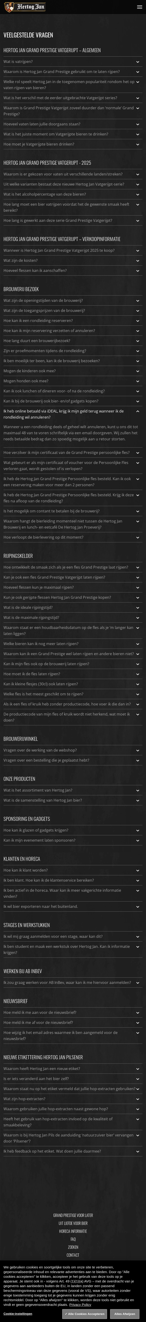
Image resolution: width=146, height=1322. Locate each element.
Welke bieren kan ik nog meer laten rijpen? (72, 644)
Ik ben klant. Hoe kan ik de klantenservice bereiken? (72, 880)
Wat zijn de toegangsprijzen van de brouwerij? (72, 310)
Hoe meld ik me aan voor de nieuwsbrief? (72, 1012)
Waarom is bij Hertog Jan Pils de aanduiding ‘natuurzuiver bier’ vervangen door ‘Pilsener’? (72, 1138)
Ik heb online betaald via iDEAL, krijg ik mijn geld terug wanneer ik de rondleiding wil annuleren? (72, 414)
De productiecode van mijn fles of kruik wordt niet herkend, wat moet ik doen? (72, 717)
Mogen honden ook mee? (72, 381)
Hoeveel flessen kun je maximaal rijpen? (72, 587)
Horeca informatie (73, 1231)
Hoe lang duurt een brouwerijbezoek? (72, 341)
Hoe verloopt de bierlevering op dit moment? (72, 537)
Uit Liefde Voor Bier (73, 1223)
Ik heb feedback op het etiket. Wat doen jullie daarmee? (72, 1151)
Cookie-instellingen (18, 1313)
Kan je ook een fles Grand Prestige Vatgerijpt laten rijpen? (72, 577)
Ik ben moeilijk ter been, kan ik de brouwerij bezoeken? (72, 361)
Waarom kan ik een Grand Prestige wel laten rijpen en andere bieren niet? (72, 654)
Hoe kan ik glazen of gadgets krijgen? (72, 830)
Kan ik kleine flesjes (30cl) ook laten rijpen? (72, 684)
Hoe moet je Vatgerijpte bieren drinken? (72, 144)
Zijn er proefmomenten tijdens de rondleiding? (72, 351)
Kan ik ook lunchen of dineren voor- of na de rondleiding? (72, 391)
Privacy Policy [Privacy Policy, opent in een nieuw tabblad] (80, 1305)
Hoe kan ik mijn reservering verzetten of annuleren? (72, 331)
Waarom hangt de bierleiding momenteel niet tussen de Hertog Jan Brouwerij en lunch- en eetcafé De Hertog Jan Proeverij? (72, 524)
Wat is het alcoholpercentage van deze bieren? (72, 194)
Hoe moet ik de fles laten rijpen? (72, 674)
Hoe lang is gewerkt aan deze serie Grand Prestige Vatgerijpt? (72, 220)
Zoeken (73, 1247)
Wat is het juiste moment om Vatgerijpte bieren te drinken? (72, 134)
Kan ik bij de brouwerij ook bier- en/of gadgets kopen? (72, 401)
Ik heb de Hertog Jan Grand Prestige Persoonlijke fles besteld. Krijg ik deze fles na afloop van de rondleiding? (72, 498)
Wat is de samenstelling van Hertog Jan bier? (72, 800)
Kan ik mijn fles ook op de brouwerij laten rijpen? (72, 664)
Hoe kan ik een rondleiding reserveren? (72, 321)
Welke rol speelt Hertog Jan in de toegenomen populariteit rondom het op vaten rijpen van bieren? (72, 84)
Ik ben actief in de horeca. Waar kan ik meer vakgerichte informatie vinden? (72, 893)
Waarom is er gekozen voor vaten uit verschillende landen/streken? (72, 174)
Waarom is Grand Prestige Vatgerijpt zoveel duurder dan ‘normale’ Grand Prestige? (72, 111)
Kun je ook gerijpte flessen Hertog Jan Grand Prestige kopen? (72, 597)
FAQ (73, 1239)
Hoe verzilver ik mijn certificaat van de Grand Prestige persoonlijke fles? (72, 452)
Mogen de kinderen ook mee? (72, 371)
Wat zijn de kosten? (72, 260)
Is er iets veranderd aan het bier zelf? (72, 1079)
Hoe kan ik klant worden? (72, 870)
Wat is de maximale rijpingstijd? (72, 617)
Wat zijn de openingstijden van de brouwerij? (72, 300)
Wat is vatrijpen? (72, 61)
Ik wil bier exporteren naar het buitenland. (72, 906)
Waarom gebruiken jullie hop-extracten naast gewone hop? (72, 1109)
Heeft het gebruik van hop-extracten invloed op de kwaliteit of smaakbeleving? (72, 1122)
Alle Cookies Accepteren (86, 1314)
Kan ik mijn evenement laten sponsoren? (72, 840)
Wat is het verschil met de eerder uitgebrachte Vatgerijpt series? (72, 98)
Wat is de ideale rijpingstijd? (72, 607)
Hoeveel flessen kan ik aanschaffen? (72, 270)
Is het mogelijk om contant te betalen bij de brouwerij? (72, 511)
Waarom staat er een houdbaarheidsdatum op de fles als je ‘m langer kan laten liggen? (72, 630)
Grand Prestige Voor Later (73, 1215)
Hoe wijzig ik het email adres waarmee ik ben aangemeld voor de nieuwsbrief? (72, 1035)
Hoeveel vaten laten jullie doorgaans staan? (72, 124)
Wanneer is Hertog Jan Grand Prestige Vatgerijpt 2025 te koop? (72, 250)
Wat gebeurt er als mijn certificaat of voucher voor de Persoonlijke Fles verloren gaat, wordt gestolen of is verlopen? (72, 465)
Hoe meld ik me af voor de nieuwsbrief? (72, 1022)
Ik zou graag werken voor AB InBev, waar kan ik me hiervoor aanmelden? (72, 982)
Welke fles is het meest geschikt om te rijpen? (72, 694)
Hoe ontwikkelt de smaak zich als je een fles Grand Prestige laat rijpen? (72, 567)
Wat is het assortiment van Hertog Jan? (72, 790)
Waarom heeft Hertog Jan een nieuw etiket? (72, 1069)
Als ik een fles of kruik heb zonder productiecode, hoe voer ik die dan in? (72, 704)
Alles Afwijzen (124, 1314)
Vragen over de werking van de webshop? (72, 750)
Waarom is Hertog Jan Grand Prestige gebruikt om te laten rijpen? (72, 72)
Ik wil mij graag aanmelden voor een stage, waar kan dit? (72, 936)
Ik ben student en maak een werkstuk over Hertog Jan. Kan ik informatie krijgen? (72, 949)
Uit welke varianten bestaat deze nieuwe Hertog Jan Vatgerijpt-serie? (72, 184)
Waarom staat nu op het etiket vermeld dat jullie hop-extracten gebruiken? (72, 1089)
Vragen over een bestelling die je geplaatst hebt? (72, 760)
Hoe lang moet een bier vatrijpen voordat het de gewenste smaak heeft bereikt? (72, 207)
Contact (73, 1255)
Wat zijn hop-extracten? (72, 1099)
